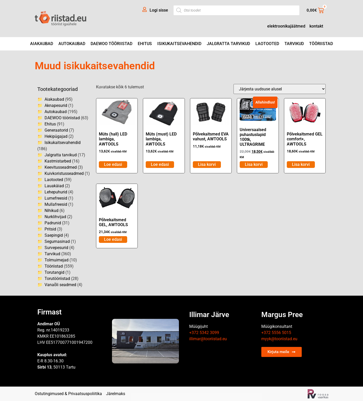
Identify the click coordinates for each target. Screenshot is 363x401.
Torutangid (54, 272)
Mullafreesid (56, 204)
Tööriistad (321, 43)
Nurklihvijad (55, 216)
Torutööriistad (57, 278)
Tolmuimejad (56, 260)
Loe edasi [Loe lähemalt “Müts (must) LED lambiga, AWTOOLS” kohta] (160, 164)
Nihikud (51, 210)
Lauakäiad (54, 185)
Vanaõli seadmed (60, 284)
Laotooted (267, 43)
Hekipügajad (56, 136)
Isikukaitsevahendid (179, 43)
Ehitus (145, 43)
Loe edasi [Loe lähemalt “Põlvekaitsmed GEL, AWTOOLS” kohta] (113, 239)
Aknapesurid (56, 105)
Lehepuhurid (56, 192)
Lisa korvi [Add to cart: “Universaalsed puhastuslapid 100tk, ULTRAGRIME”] (254, 164)
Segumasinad (57, 241)
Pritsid (50, 229)
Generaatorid (56, 130)
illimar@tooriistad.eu (208, 338)
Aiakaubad (41, 43)
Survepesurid (56, 247)
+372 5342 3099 (204, 332)
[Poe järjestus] (280, 89)
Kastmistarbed (58, 161)
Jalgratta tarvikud (228, 43)
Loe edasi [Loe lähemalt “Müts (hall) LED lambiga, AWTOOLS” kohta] (113, 164)
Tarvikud (294, 43)
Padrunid (53, 222)
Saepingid (54, 235)
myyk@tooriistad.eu (279, 338)
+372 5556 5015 (276, 332)
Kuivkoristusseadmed (64, 173)
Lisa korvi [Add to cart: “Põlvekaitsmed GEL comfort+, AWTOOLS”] (301, 164)
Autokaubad (71, 43)
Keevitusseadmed (61, 167)
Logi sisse (159, 10)
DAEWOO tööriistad (111, 43)
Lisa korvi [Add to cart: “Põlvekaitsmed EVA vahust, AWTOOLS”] (207, 164)
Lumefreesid (56, 198)
